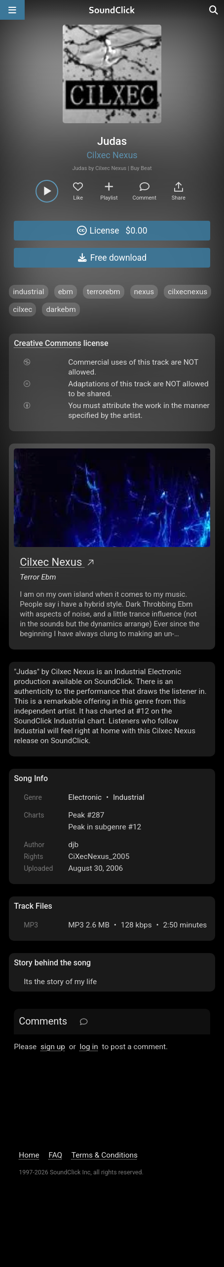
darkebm (60, 309)
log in (89, 1046)
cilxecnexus (187, 291)
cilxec (22, 309)
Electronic (85, 797)
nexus (144, 291)
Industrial (129, 797)
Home (29, 1155)
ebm (65, 291)
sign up (52, 1046)
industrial (28, 291)
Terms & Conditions (105, 1155)
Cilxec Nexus (111, 155)
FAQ (55, 1155)
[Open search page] (214, 10)
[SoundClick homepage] (112, 9)
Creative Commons (47, 343)
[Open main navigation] (12, 10)
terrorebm (103, 291)
